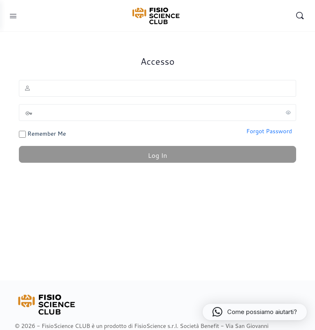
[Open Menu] (13, 15)
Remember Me (42, 134)
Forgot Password (269, 131)
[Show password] (288, 112)
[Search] (300, 15)
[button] (255, 312)
